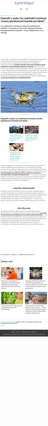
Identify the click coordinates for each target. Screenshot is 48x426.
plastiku (28, 63)
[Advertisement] (24, 45)
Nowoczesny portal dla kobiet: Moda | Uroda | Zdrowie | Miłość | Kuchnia (20, 334)
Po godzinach (12, 322)
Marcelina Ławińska (5, 15)
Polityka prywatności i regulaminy (29, 331)
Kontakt (13, 331)
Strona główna (4, 322)
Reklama (18, 331)
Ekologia (3, 325)
